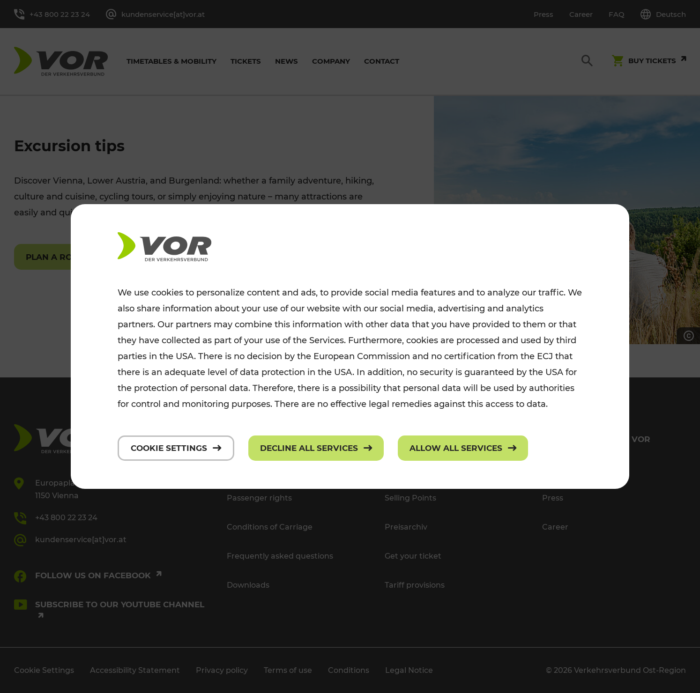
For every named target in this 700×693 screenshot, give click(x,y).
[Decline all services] (316, 448)
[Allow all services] (463, 448)
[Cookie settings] (176, 448)
